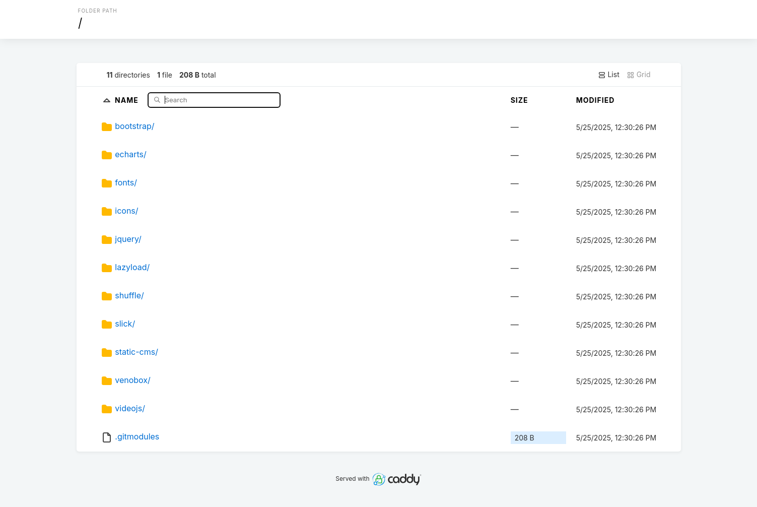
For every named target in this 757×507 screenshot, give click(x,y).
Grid (639, 74)
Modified (595, 100)
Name (128, 99)
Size (519, 100)
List (609, 74)
